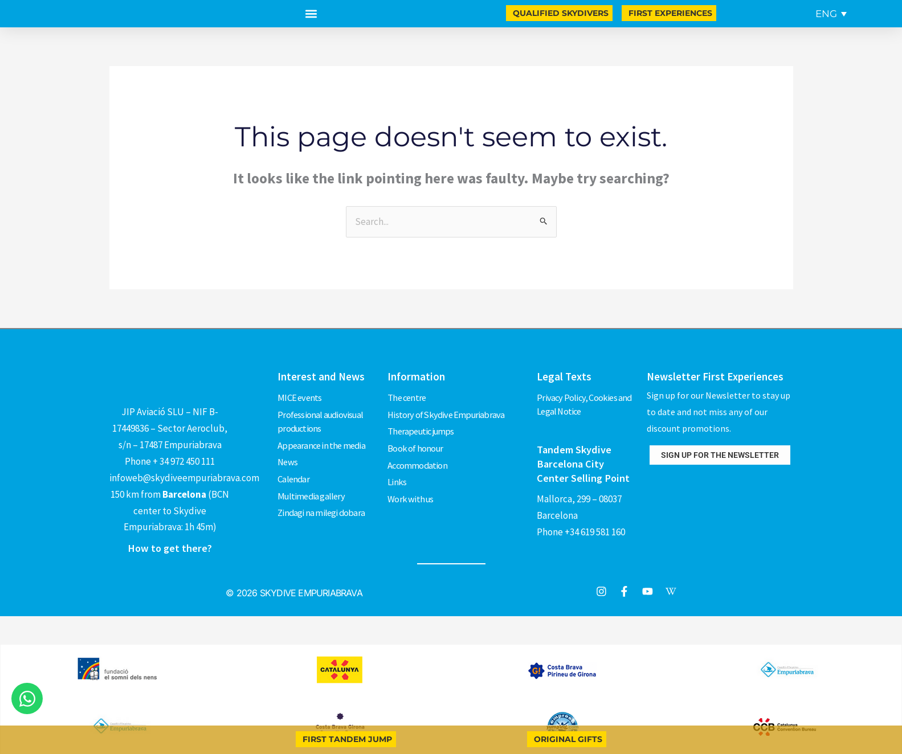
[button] (310, 14)
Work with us (410, 483)
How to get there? (169, 548)
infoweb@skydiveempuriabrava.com (184, 478)
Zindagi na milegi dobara (322, 497)
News (288, 454)
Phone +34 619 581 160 (581, 528)
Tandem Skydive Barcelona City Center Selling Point (584, 461)
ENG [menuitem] (826, 13)
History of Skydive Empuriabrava (447, 410)
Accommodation (418, 454)
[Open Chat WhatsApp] (27, 698)
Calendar (294, 468)
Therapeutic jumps (422, 425)
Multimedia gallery (312, 483)
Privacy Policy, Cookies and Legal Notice (585, 403)
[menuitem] (831, 13)
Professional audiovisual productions (321, 418)
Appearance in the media (323, 439)
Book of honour (415, 439)
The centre (407, 396)
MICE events (300, 396)
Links (396, 468)
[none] (829, 13)
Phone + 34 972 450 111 (170, 461)
